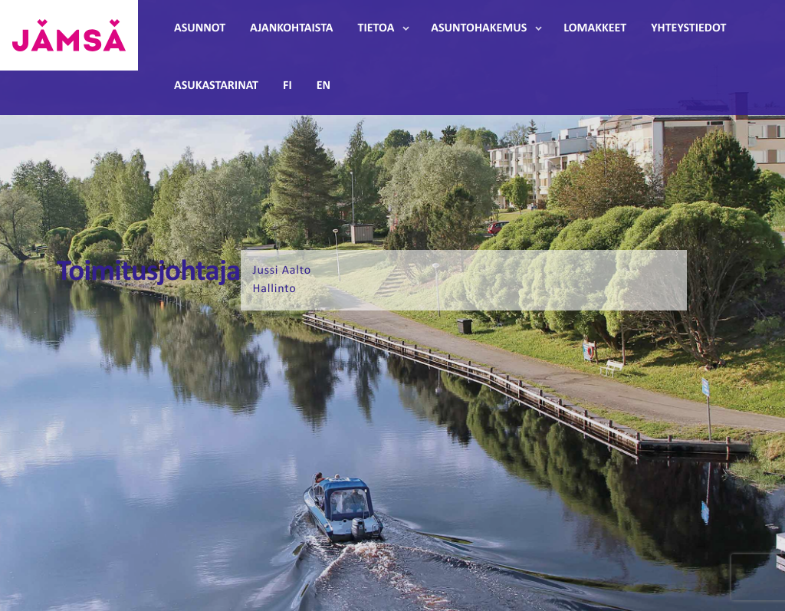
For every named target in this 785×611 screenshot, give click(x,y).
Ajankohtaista (291, 28)
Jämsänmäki (69, 35)
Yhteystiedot (688, 28)
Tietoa (376, 28)
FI (287, 86)
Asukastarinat (216, 86)
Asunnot (199, 28)
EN (323, 86)
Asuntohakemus (479, 28)
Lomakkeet (594, 28)
